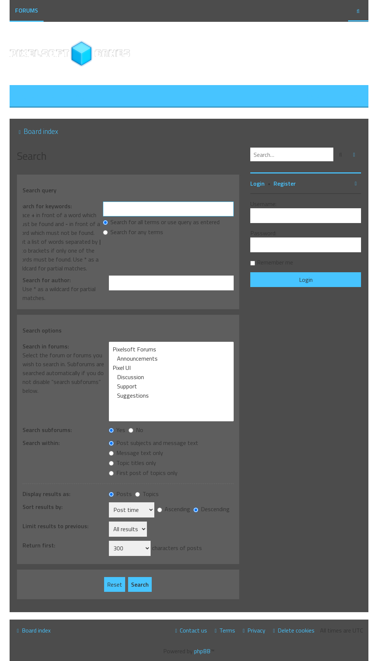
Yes (117, 429)
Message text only (136, 452)
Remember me (275, 262)
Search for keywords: (44, 206)
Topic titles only (132, 462)
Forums (26, 10)
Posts (120, 493)
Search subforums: (47, 429)
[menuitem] (74, 96)
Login (257, 183)
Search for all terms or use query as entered (161, 221)
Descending (211, 509)
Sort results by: (43, 506)
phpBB (202, 651)
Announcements (171, 358)
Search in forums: (46, 346)
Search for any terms (133, 231)
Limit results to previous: (56, 526)
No (135, 429)
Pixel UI (171, 367)
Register (285, 183)
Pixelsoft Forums (171, 349)
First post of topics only (143, 472)
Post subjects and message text (153, 442)
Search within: (41, 442)
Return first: (39, 545)
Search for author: (47, 280)
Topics (147, 493)
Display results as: (47, 493)
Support (171, 386)
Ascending (173, 509)
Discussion (171, 377)
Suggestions (171, 395)
